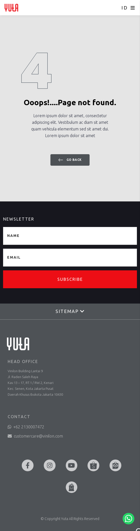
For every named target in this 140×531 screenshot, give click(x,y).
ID (125, 7)
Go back (70, 160)
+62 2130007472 (26, 427)
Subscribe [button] (70, 279)
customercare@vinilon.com (35, 436)
